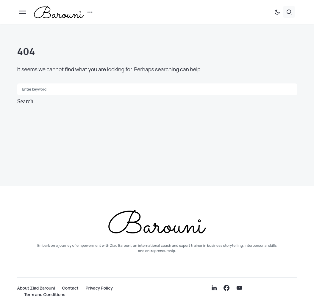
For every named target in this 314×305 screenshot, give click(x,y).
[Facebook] (226, 288)
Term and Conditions (44, 295)
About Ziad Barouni (36, 288)
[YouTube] (239, 288)
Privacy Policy (99, 288)
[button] (22, 12)
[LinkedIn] (214, 288)
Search (25, 101)
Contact (70, 288)
